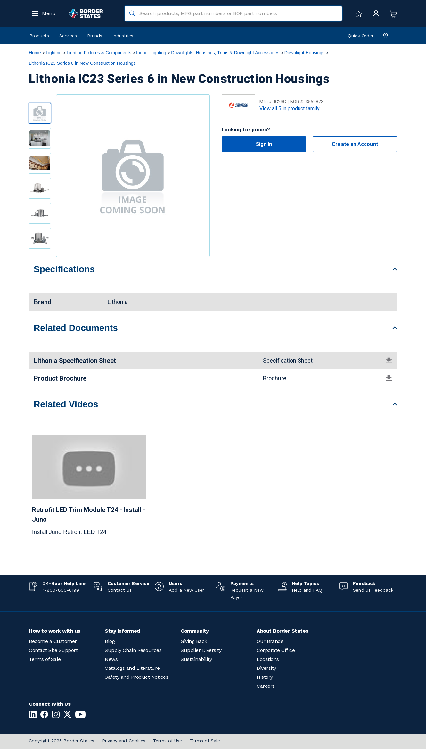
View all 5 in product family (289, 108)
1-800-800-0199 (61, 590)
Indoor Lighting (151, 52)
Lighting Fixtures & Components (99, 52)
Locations (268, 659)
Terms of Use (167, 740)
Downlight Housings (304, 52)
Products (39, 35)
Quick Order (360, 35)
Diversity (266, 668)
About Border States (282, 631)
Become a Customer (53, 641)
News (111, 659)
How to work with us (54, 631)
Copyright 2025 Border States (61, 740)
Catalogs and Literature (132, 668)
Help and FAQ (307, 590)
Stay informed (122, 631)
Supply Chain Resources (133, 650)
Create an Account (355, 144)
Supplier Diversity (201, 650)
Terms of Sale (45, 659)
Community (195, 631)
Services (68, 35)
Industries (122, 35)
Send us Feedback (373, 590)
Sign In (264, 144)
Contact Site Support (53, 650)
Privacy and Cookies (124, 740)
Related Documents (76, 328)
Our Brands (270, 641)
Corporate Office (276, 650)
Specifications (64, 269)
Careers (266, 686)
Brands (94, 35)
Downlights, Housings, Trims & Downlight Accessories (225, 52)
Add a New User (186, 590)
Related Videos (66, 404)
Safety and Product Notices (136, 677)
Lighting (54, 52)
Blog (110, 641)
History (265, 677)
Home (35, 52)
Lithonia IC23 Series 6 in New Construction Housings (82, 63)
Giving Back (194, 641)
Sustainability (196, 659)
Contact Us (120, 590)
